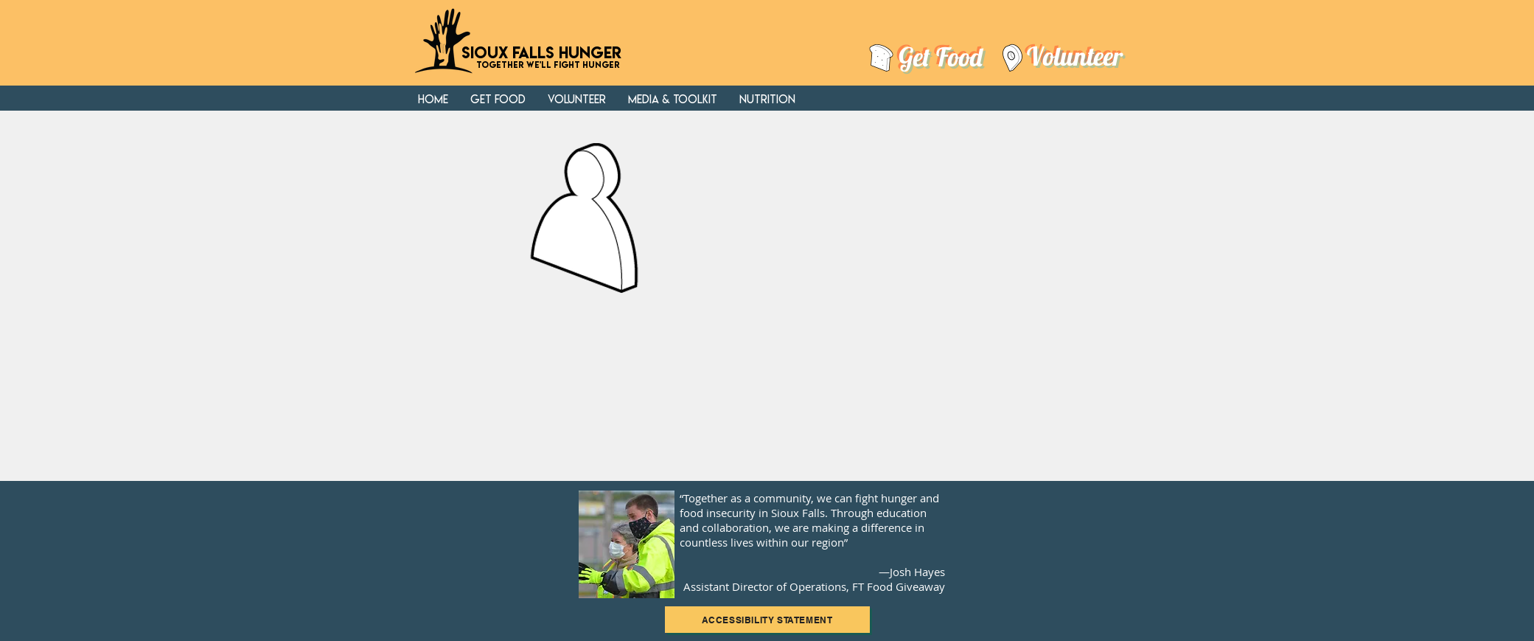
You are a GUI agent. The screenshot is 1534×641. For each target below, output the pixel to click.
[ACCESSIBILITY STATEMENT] (767, 619)
